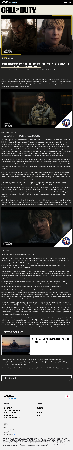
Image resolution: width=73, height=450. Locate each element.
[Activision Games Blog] (9, 2)
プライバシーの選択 (8, 434)
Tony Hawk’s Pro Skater (12, 411)
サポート (5, 426)
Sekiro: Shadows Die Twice (13, 418)
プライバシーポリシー (9, 429)
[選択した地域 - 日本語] (67, 396)
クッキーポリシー (8, 431)
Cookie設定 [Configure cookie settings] (5, 433)
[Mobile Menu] (66, 2)
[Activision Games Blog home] (10, 397)
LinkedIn (39, 415)
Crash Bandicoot (9, 415)
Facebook (39, 408)
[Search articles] (70, 2)
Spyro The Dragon (10, 413)
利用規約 (5, 427)
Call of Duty (8, 408)
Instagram (39, 413)
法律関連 (5, 424)
